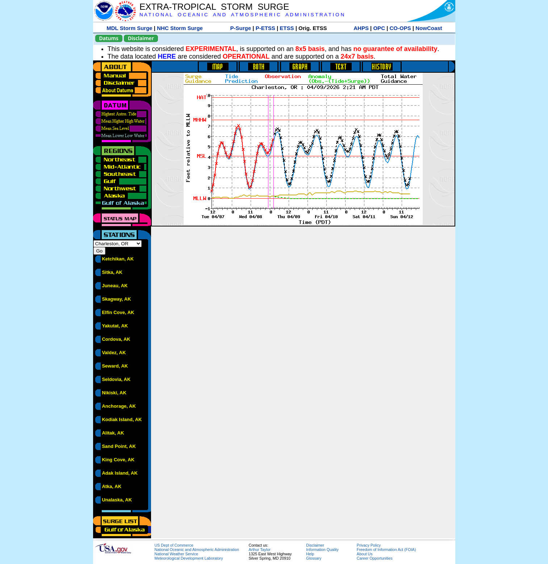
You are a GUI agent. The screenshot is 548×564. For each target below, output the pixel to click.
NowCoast (428, 28)
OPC (379, 28)
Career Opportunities (375, 558)
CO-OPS (400, 28)
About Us (365, 554)
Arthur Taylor (260, 549)
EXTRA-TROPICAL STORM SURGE (214, 7)
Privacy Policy (369, 545)
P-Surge (240, 28)
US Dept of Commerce (174, 545)
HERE (167, 56)
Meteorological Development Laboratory (189, 558)
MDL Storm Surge (129, 28)
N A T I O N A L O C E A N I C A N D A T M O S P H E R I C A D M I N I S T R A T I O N (241, 14)
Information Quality (322, 549)
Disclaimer (141, 38)
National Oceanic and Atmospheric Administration (197, 549)
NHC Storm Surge (180, 28)
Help (310, 554)
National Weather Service (176, 554)
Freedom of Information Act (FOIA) (386, 549)
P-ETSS (265, 28)
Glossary (313, 558)
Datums (108, 38)
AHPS (361, 28)
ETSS (287, 28)
